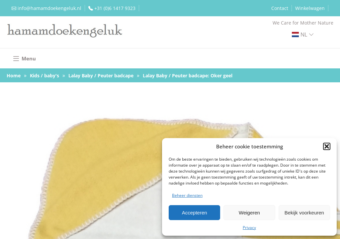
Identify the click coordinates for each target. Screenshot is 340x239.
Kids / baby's (44, 75)
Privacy (249, 227)
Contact (279, 8)
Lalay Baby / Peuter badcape (100, 75)
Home (14, 75)
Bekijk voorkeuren (304, 212)
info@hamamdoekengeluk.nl (49, 8)
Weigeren (249, 212)
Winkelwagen (310, 8)
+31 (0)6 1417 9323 (114, 8)
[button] (326, 146)
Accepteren (194, 212)
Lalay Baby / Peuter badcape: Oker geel (187, 75)
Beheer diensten (187, 195)
